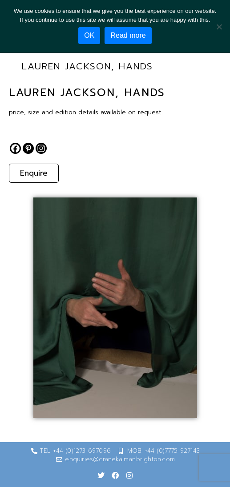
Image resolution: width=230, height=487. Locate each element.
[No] (218, 26)
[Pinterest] (28, 148)
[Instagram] (41, 148)
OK (89, 35)
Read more (127, 35)
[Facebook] (15, 148)
